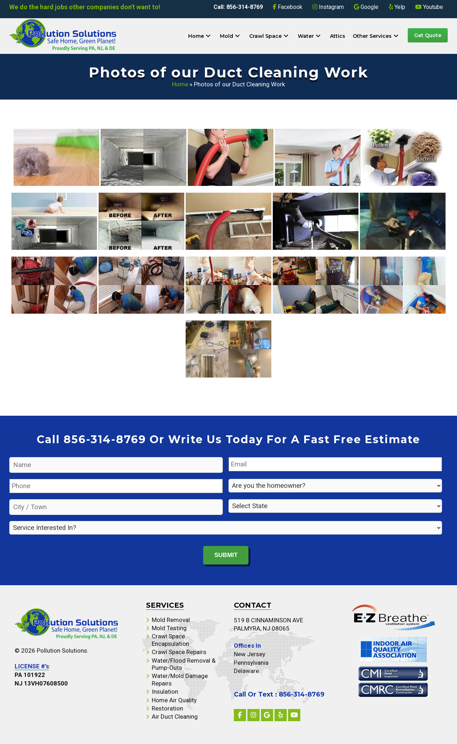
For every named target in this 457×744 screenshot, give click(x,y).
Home (196, 36)
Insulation (165, 690)
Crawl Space (265, 36)
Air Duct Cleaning (175, 716)
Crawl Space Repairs (179, 651)
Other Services (372, 36)
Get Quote (427, 35)
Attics (337, 36)
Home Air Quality (174, 699)
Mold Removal (171, 619)
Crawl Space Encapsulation (170, 639)
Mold (226, 36)
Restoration (167, 707)
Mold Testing (169, 627)
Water (306, 36)
